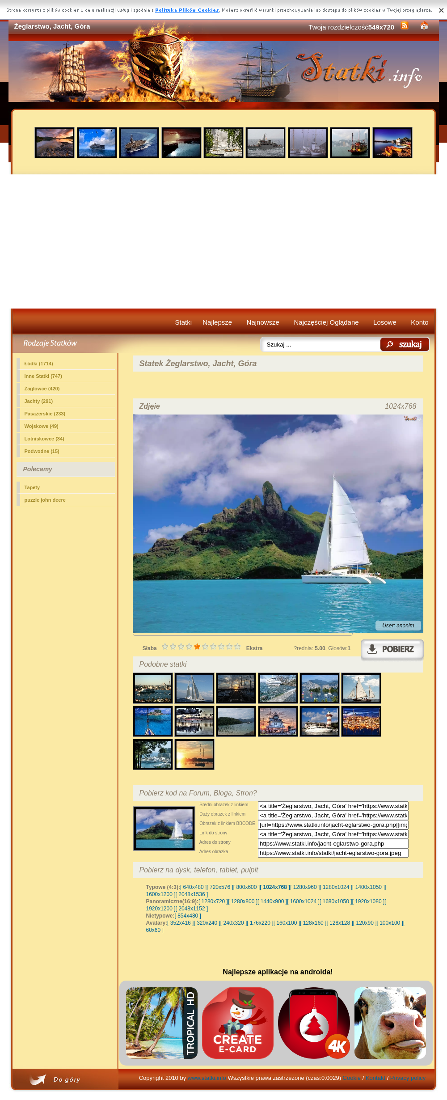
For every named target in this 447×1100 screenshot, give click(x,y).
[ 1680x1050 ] (336, 901)
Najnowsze (263, 322)
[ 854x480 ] (188, 916)
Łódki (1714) (39, 363)
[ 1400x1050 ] (368, 887)
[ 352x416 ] (180, 923)
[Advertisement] (223, 241)
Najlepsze (217, 322)
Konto (419, 322)
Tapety (32, 487)
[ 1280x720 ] (213, 901)
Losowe (384, 322)
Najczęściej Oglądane (326, 322)
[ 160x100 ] (287, 923)
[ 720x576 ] (220, 887)
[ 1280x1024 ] (336, 887)
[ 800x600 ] (246, 887)
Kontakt (375, 1078)
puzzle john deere (45, 500)
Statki (183, 322)
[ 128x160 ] (313, 923)
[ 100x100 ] (390, 923)
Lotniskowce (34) (44, 438)
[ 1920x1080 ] (368, 901)
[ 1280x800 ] (242, 901)
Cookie (352, 1078)
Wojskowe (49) (42, 426)
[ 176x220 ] (260, 923)
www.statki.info (207, 1078)
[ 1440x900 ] (272, 901)
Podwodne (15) (42, 451)
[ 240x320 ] (233, 923)
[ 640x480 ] (193, 887)
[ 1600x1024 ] (303, 901)
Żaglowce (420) (42, 388)
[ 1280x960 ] (305, 887)
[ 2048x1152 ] (192, 908)
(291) (39, 401)
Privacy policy (408, 1078)
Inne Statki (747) (43, 376)
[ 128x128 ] (339, 923)
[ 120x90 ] (365, 923)
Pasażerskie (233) (45, 413)
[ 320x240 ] (207, 923)
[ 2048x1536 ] (192, 894)
